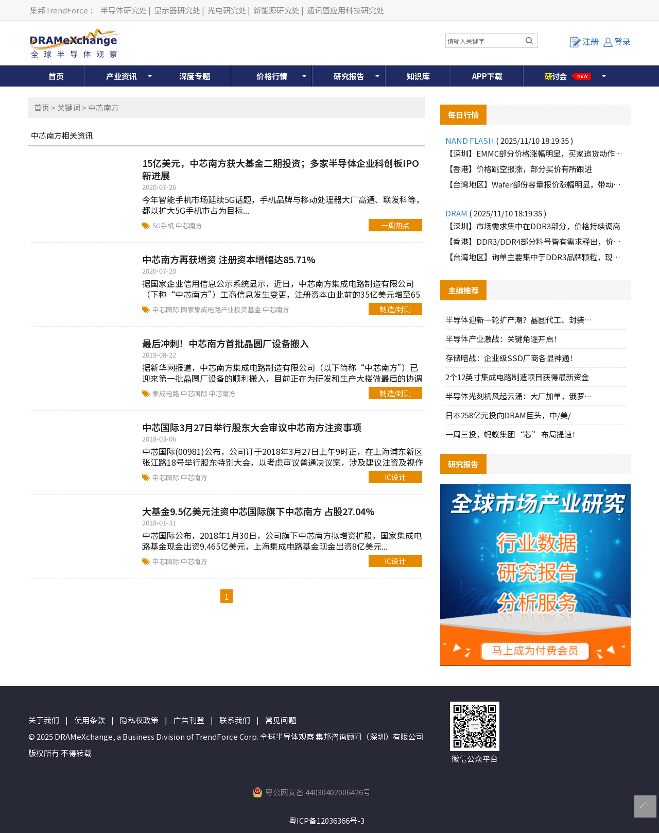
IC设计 (395, 477)
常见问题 (280, 720)
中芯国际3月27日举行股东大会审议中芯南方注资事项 (251, 427)
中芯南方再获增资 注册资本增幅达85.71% (229, 259)
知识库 (418, 76)
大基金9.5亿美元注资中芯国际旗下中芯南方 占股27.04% (258, 511)
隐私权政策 (139, 720)
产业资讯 (121, 76)
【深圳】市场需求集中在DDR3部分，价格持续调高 (532, 225)
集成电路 (166, 393)
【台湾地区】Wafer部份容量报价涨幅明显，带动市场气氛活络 (535, 184)
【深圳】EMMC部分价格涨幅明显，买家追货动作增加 (535, 153)
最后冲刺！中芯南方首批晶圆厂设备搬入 (225, 343)
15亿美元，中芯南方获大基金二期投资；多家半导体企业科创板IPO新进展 (280, 169)
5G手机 (164, 225)
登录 (617, 41)
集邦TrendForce (59, 10)
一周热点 (395, 225)
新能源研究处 (276, 10)
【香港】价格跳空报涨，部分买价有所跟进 (518, 168)
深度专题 (194, 76)
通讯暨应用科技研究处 (345, 10)
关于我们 (43, 720)
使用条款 (89, 720)
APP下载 (487, 76)
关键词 (68, 107)
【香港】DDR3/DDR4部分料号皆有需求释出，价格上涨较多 (535, 241)
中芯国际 (166, 309)
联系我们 (234, 720)
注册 (584, 41)
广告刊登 (189, 720)
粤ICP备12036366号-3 (327, 820)
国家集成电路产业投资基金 (222, 309)
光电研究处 (226, 10)
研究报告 (349, 76)
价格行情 (271, 76)
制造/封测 (395, 309)
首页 (56, 76)
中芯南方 (189, 225)
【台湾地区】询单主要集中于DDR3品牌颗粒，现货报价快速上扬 (535, 256)
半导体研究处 (123, 10)
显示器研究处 (177, 10)
